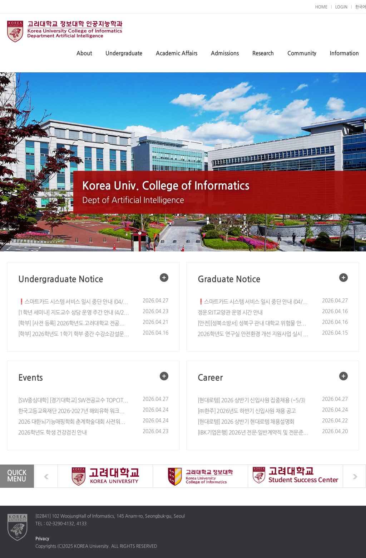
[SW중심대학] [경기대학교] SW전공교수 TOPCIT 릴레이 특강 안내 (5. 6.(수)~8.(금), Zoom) (73, 401)
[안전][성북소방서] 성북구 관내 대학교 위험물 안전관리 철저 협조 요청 (253, 324)
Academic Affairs (176, 53)
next (354, 476)
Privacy (42, 539)
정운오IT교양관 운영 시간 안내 (230, 313)
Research (263, 53)
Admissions (225, 53)
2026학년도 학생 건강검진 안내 (52, 433)
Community (301, 53)
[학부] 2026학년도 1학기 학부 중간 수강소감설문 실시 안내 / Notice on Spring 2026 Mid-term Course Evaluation (73, 334)
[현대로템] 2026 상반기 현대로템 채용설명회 (246, 422)
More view (164, 277)
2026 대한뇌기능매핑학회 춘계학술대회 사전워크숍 (73, 422)
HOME (321, 7)
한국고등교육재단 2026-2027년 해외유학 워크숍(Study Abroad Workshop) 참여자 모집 (73, 411)
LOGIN (341, 7)
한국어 (360, 7)
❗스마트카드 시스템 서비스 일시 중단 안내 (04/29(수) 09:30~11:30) (73, 302)
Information (344, 53)
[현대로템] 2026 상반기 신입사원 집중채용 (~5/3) (251, 401)
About (84, 53)
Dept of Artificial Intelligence (64, 31)
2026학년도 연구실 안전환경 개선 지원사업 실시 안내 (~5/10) (253, 334)
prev (46, 476)
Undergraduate (123, 53)
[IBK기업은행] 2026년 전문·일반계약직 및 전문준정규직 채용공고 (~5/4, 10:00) (253, 433)
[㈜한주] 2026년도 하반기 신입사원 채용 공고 (247, 411)
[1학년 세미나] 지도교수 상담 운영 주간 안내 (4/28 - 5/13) (73, 313)
